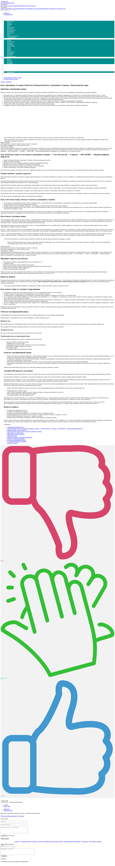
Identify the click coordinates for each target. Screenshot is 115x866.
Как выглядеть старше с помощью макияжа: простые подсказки (18, 5)
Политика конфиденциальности (9, 816)
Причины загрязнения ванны (15, 427)
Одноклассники (8, 14)
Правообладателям (26, 842)
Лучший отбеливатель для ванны (16, 441)
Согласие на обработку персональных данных (50, 842)
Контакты (21, 816)
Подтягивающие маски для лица (12, 77)
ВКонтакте (7, 13)
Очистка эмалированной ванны (16, 438)
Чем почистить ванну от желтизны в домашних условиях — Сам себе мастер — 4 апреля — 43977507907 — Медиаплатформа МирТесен (44, 428)
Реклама (34, 842)
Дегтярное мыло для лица (11, 79)
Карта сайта (7, 806)
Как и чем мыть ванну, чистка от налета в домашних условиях (24, 431)
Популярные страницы (95, 842)
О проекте (17, 842)
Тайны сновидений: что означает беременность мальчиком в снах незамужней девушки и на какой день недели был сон (33, 8)
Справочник (84, 842)
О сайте (6, 805)
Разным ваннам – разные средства (16, 430)
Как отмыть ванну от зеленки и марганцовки (19, 437)
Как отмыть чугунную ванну (15, 433)
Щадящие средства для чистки (16, 434)
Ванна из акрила (12, 435)
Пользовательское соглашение (72, 842)
